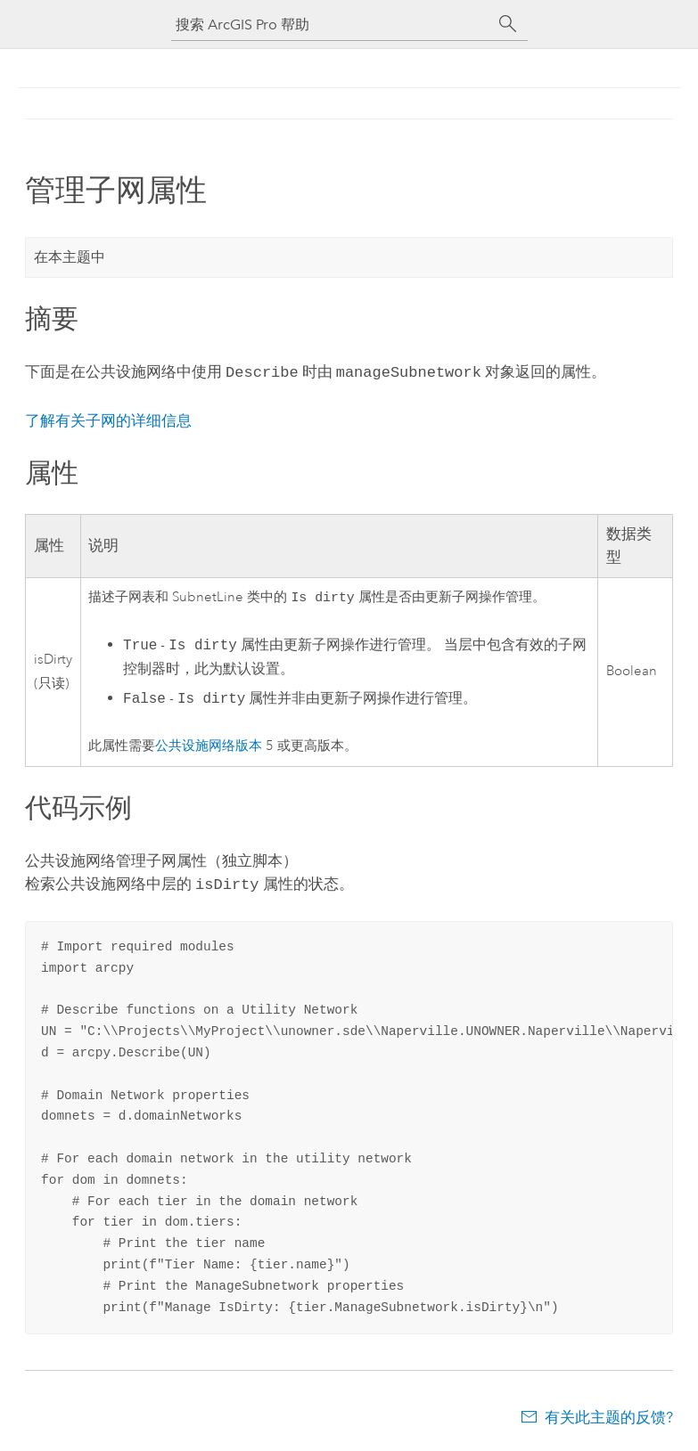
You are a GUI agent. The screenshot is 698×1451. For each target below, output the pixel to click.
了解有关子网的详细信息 (108, 419)
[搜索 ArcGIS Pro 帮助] (331, 24)
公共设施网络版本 (208, 746)
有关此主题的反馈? (609, 1415)
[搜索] (508, 24)
